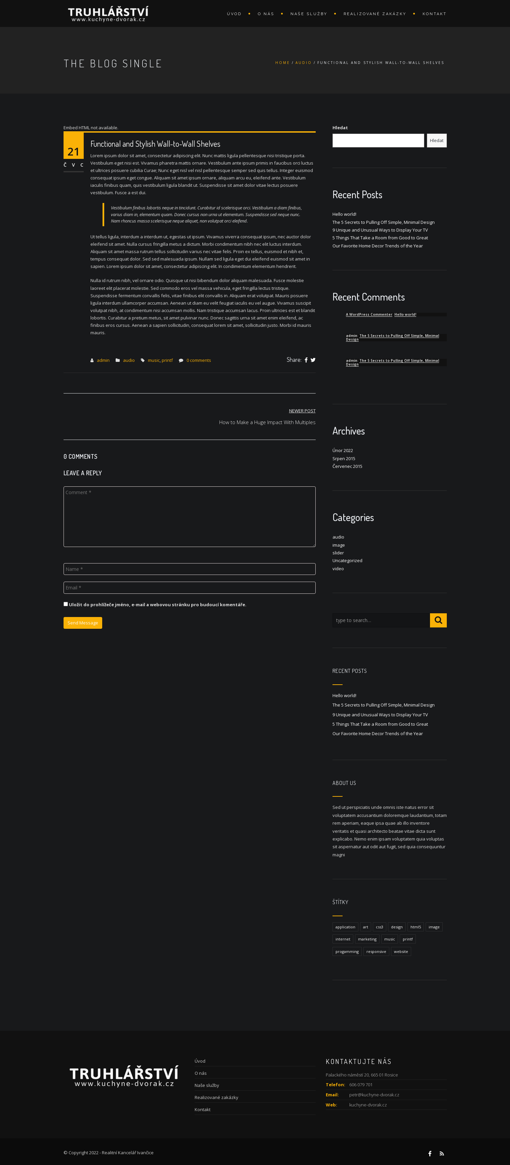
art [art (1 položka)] (365, 926)
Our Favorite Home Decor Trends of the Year (377, 246)
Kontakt (435, 14)
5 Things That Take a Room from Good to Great (380, 238)
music (154, 360)
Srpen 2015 (343, 458)
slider (338, 553)
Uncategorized (347, 560)
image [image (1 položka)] (434, 926)
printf (167, 360)
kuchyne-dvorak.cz (368, 1105)
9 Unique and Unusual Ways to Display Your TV (380, 230)
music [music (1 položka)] (389, 938)
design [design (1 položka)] (397, 926)
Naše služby (308, 14)
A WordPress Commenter (369, 314)
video (338, 569)
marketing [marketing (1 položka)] (367, 938)
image (338, 545)
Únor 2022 (342, 450)
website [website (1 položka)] (401, 951)
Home (282, 62)
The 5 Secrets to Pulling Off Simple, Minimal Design (383, 222)
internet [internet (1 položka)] (343, 938)
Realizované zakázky (375, 14)
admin (103, 360)
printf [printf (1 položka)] (408, 938)
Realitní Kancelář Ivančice (128, 1153)
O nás (266, 14)
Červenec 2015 (347, 466)
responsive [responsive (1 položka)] (376, 951)
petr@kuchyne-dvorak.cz (374, 1095)
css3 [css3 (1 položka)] (379, 926)
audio (304, 62)
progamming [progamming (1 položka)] (347, 951)
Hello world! (344, 214)
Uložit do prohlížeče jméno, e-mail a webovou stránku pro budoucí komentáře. (157, 605)
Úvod (234, 14)
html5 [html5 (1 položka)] (415, 926)
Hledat (340, 128)
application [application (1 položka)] (345, 926)
